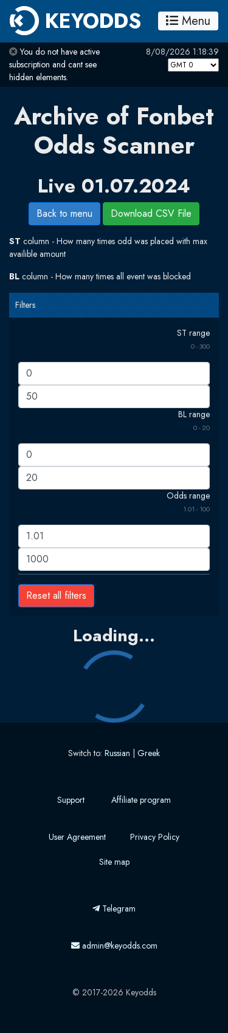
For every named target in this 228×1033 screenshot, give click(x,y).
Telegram (114, 908)
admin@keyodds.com (114, 945)
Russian (117, 753)
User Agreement (77, 837)
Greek (148, 753)
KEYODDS (75, 20)
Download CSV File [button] (151, 213)
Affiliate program (141, 800)
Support (71, 800)
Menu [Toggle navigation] (188, 21)
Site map (114, 862)
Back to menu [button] (64, 213)
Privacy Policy (154, 837)
